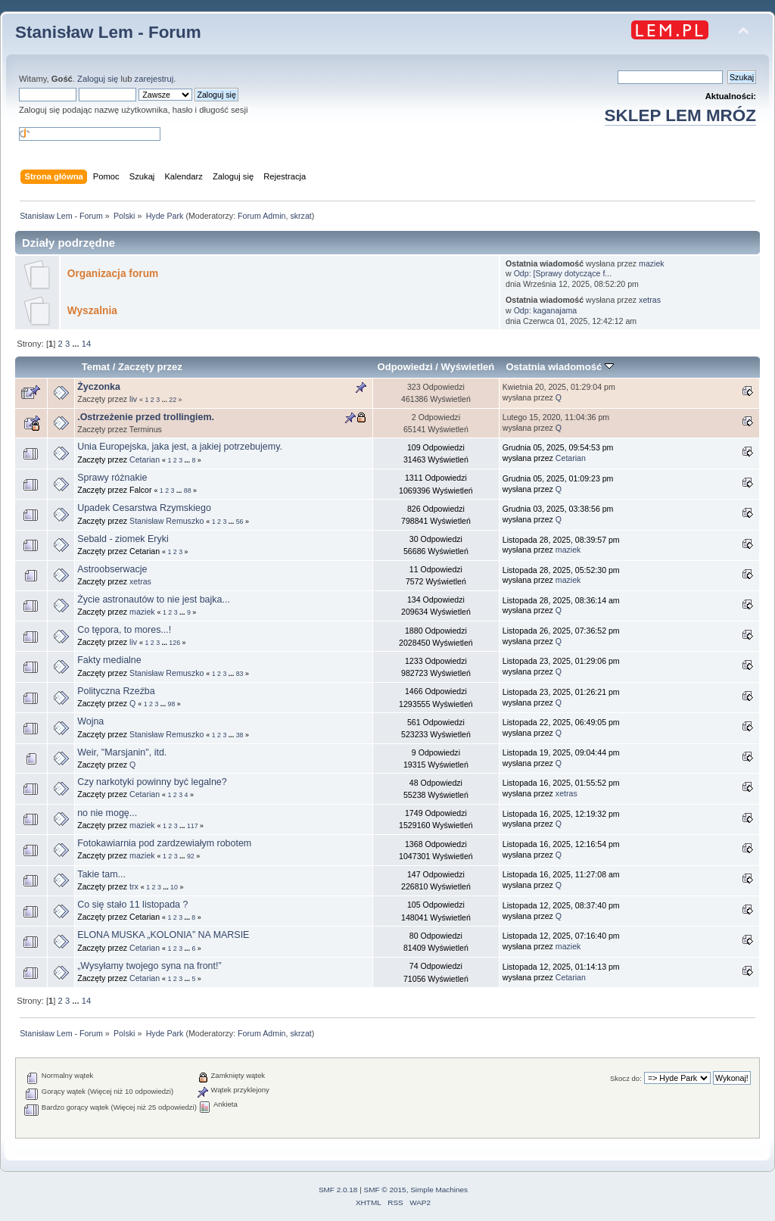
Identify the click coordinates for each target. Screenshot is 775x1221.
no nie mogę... (107, 813)
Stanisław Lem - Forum (108, 32)
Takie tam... (101, 874)
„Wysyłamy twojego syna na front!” (149, 966)
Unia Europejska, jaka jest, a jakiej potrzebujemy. (179, 446)
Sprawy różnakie (112, 477)
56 (240, 521)
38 (240, 735)
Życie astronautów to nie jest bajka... (153, 599)
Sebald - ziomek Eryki (123, 539)
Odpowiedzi (405, 366)
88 (187, 490)
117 (192, 826)
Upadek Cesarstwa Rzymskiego (144, 508)
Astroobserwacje (112, 569)
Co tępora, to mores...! (124, 630)
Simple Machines (439, 1189)
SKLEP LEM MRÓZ (680, 115)
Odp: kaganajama (545, 310)
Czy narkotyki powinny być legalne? (152, 782)
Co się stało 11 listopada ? (132, 904)
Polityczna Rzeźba (116, 691)
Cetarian (144, 459)
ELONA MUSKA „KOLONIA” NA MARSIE (163, 935)
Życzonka (98, 387)
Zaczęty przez (150, 366)
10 (174, 887)
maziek (652, 263)
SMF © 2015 (385, 1189)
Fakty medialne (109, 660)
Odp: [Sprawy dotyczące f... (563, 273)
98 (172, 704)
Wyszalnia (92, 310)
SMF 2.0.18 (338, 1189)
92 (191, 856)
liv (133, 398)
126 (174, 642)
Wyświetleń (468, 366)
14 (86, 343)
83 (240, 673)
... (76, 343)
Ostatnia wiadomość (559, 366)
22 (172, 399)
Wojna (90, 721)
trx (134, 886)
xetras (650, 299)
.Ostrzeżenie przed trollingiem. (145, 417)
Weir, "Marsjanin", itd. (122, 752)
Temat (96, 366)
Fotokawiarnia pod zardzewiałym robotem (164, 843)
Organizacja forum (112, 273)
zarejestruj (154, 78)
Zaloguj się (97, 78)
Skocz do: (626, 1078)
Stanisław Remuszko (166, 520)
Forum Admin (261, 215)
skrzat (300, 215)
